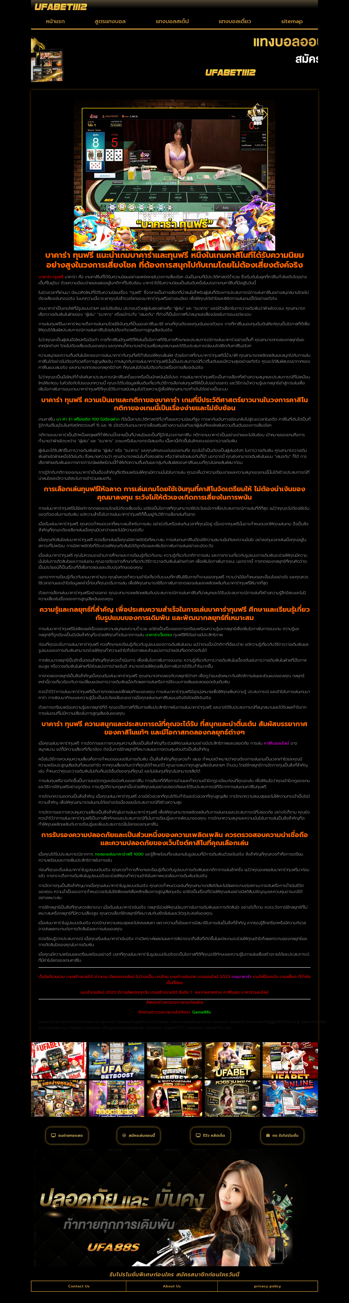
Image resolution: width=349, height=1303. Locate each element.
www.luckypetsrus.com (138, 1022)
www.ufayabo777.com (173, 1028)
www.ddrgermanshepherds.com (122, 1028)
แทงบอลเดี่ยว (235, 21)
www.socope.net (99, 1022)
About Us (171, 1296)
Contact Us (78, 1296)
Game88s (201, 1012)
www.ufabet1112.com (212, 1028)
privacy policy (267, 1296)
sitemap (292, 21)
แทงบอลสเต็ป (172, 21)
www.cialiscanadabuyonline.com (189, 1022)
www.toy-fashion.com (72, 1028)
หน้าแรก (55, 21)
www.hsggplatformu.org (276, 1022)
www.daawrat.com (236, 1022)
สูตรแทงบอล (110, 21)
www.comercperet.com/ (61, 1022)
